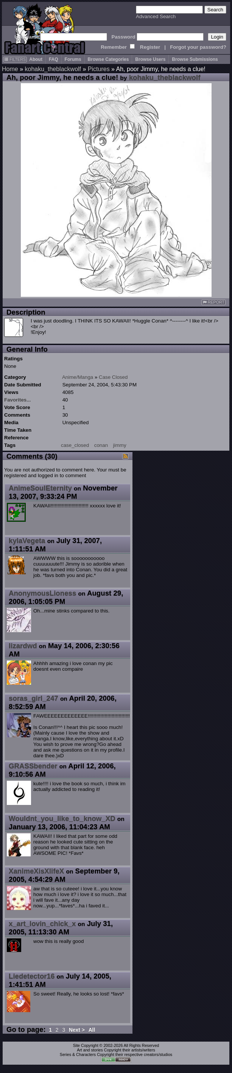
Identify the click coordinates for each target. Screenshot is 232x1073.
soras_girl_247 (33, 698)
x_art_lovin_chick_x (42, 923)
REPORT (213, 302)
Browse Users (150, 59)
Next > (77, 1030)
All (92, 1030)
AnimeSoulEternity (40, 488)
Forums (73, 59)
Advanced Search (156, 16)
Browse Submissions (195, 59)
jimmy (119, 445)
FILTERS (15, 59)
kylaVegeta (27, 540)
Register (150, 47)
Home (10, 69)
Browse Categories (108, 59)
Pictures (99, 69)
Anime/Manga (77, 377)
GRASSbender (33, 766)
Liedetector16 (31, 976)
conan (101, 445)
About (35, 59)
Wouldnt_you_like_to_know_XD (62, 818)
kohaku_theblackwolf (53, 69)
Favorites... (17, 400)
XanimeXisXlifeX (36, 871)
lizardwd (23, 646)
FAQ (53, 59)
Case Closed (113, 377)
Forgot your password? (198, 47)
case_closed (75, 445)
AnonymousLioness (42, 593)
